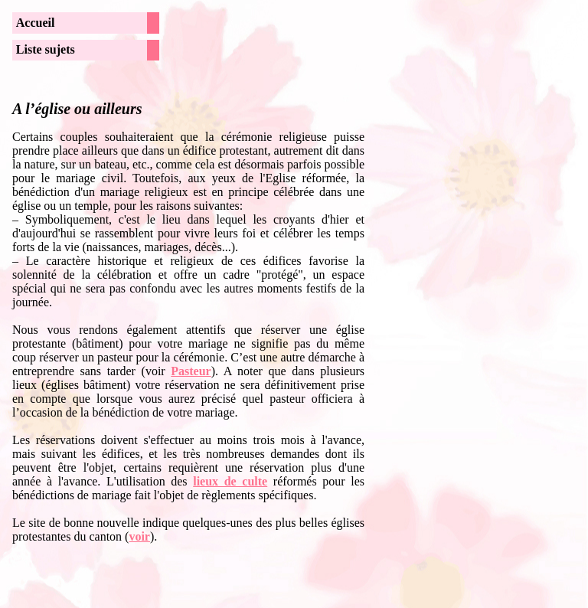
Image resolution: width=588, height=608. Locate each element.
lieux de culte (230, 481)
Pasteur (191, 371)
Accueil (35, 22)
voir (139, 536)
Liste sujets (45, 49)
